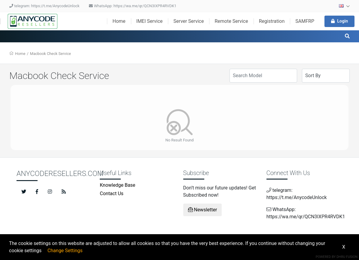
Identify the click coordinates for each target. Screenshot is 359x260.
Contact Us (111, 193)
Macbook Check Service (50, 53)
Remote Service (231, 21)
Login (339, 21)
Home (118, 21)
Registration (272, 21)
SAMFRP (304, 21)
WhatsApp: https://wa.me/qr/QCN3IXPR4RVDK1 (132, 6)
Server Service (188, 21)
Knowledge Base (117, 185)
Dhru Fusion (346, 257)
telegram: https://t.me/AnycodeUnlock (44, 6)
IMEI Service (149, 21)
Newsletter (202, 210)
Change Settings (65, 250)
